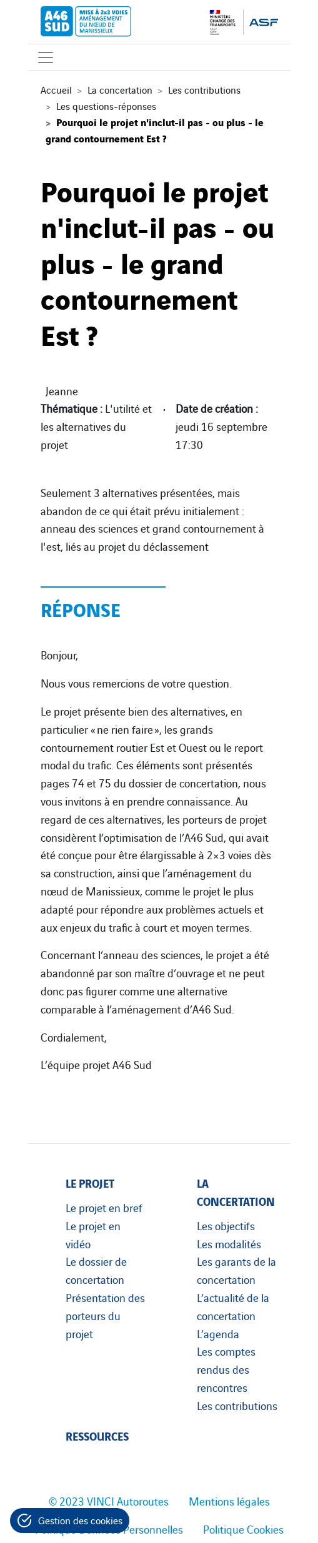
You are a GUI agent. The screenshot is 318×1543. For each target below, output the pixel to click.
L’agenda (218, 1333)
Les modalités (229, 1243)
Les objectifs (226, 1225)
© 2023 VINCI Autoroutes (109, 1500)
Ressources (97, 1435)
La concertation (119, 89)
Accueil (56, 89)
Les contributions (204, 89)
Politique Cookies (243, 1529)
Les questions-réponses (106, 105)
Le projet (90, 1182)
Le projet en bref (104, 1207)
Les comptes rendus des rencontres (226, 1369)
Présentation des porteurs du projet (105, 1315)
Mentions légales (229, 1500)
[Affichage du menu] (45, 57)
